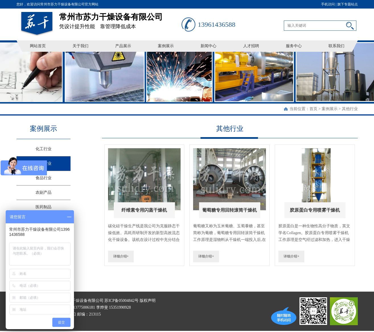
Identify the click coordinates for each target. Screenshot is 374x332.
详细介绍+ (121, 256)
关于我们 (80, 46)
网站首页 (38, 46)
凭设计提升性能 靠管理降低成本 (120, 19)
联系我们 (336, 46)
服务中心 (294, 46)
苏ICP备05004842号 (121, 300)
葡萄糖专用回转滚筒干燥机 (229, 210)
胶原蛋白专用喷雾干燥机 (315, 210)
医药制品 (43, 207)
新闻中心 (208, 46)
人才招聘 (251, 46)
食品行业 (43, 178)
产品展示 (123, 46)
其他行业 (350, 109)
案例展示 (166, 46)
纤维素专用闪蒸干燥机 (144, 210)
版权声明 (148, 300)
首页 (313, 109)
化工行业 (43, 149)
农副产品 (43, 192)
